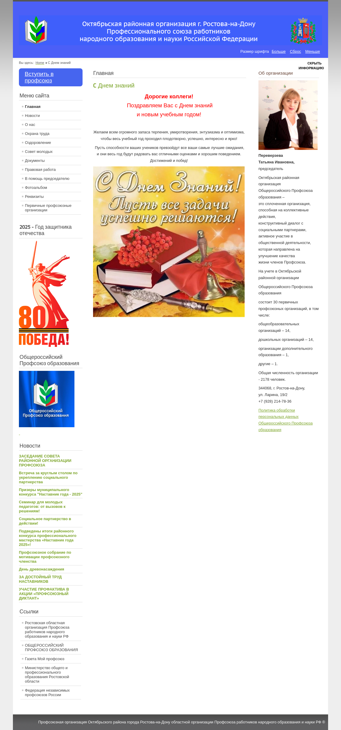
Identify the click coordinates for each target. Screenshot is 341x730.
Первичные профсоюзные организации (48, 207)
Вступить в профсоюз (39, 77)
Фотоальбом (36, 187)
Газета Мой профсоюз (44, 659)
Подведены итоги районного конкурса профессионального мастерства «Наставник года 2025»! (48, 538)
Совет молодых (39, 151)
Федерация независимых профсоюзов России (47, 692)
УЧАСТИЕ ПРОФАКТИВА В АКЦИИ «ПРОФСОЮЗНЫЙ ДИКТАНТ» (44, 593)
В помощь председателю (47, 178)
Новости (32, 115)
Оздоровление (38, 142)
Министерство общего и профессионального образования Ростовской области (47, 675)
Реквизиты (34, 196)
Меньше (312, 51)
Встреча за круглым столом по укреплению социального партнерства (48, 477)
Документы (35, 160)
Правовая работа (40, 169)
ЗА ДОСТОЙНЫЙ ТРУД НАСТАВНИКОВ (40, 579)
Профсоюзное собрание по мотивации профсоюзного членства (45, 557)
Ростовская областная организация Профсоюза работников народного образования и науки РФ (47, 630)
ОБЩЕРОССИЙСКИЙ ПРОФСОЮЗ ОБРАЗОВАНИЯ (51, 647)
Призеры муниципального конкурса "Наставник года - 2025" (50, 491)
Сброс (295, 51)
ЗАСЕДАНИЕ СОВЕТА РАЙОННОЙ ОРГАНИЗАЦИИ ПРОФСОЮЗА (45, 460)
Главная (33, 106)
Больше (279, 51)
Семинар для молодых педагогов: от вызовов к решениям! (42, 506)
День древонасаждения (41, 569)
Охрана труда (37, 133)
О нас (30, 124)
